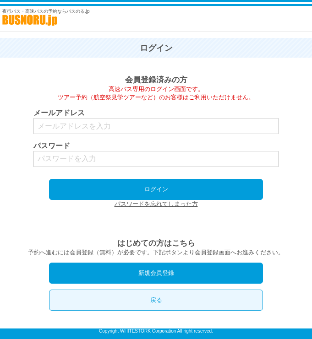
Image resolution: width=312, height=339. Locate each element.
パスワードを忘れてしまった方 (156, 203)
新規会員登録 (156, 272)
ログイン (156, 189)
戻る (156, 299)
